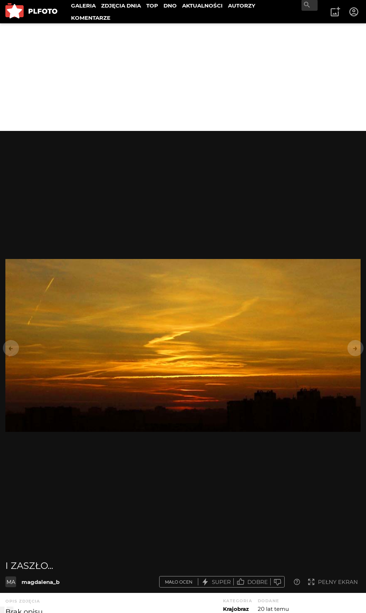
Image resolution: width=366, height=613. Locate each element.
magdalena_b (41, 582)
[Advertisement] (183, 77)
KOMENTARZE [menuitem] (90, 17)
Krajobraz (236, 608)
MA (10, 582)
